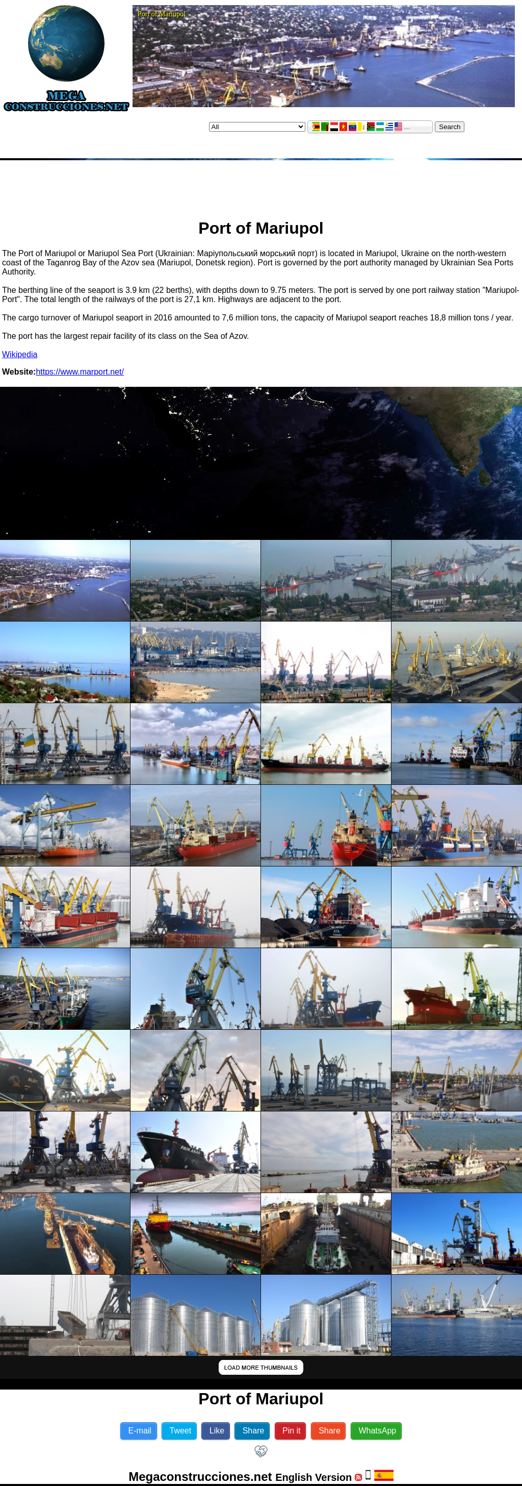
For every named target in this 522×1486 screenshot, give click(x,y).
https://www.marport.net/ (80, 371)
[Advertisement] (261, 185)
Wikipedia (19, 354)
